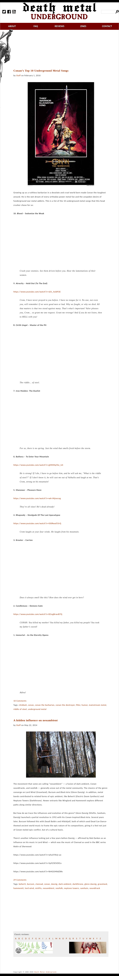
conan (31, 705)
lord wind (29, 888)
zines (83, 26)
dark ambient (65, 884)
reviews (59, 26)
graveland (102, 884)
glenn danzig (90, 884)
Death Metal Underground (45, 972)
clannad (39, 884)
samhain (84, 888)
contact (107, 26)
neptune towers (71, 888)
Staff (18, 75)
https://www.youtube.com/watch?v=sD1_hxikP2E (37, 291)
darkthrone (78, 884)
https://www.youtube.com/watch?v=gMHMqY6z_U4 (38, 465)
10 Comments (19, 701)
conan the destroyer (65, 705)
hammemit (18, 888)
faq (36, 26)
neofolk (59, 888)
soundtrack (94, 888)
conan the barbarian (44, 705)
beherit (22, 884)
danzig (54, 884)
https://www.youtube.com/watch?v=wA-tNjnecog (37, 498)
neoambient (48, 888)
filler (78, 705)
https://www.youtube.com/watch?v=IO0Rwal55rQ (37, 523)
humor (85, 705)
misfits (38, 888)
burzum (30, 884)
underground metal (37, 709)
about (12, 26)
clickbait (23, 705)
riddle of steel (20, 709)
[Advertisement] (62, 49)
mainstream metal (97, 705)
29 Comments (19, 880)
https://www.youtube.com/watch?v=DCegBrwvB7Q (37, 614)
